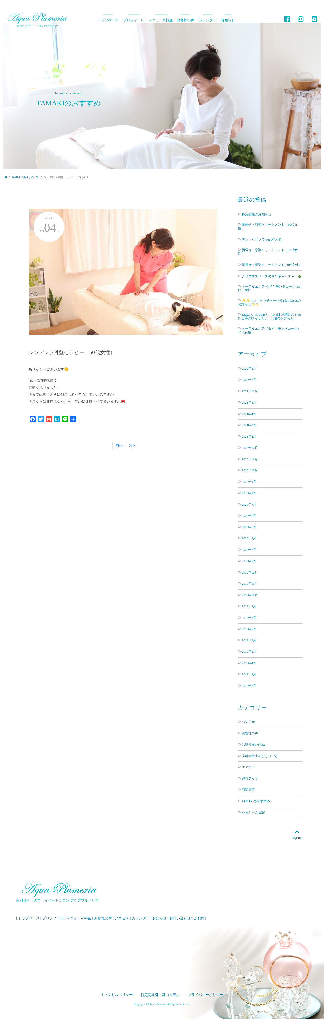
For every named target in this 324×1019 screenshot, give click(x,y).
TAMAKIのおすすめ (256, 801)
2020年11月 (250, 459)
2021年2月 (249, 436)
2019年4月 (249, 663)
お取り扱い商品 (253, 744)
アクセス (122, 918)
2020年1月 (249, 561)
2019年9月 (249, 606)
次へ (132, 445)
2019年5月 (249, 651)
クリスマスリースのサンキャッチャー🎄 (272, 276)
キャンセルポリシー (117, 995)
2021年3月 (249, 425)
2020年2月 (249, 549)
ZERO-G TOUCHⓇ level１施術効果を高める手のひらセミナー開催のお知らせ (269, 316)
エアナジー (250, 767)
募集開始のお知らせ (256, 214)
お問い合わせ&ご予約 (186, 918)
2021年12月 (250, 391)
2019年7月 (249, 629)
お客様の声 (185, 20)
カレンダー (207, 20)
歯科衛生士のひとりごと (260, 756)
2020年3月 (249, 538)
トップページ (108, 20)
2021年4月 (249, 414)
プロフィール (133, 20)
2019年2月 (249, 685)
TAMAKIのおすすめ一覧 (25, 177)
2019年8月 (249, 617)
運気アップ (250, 778)
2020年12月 (250, 447)
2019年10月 (250, 595)
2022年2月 (249, 379)
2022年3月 (249, 368)
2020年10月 (250, 470)
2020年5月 (249, 527)
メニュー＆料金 (78, 918)
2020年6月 (249, 515)
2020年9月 (249, 481)
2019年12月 (250, 572)
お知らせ (228, 20)
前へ (119, 445)
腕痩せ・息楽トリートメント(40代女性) (271, 264)
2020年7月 (249, 504)
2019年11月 (250, 583)
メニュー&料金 (161, 20)
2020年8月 (249, 493)
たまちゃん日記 (253, 812)
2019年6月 (249, 640)
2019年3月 (249, 674)
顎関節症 (248, 790)
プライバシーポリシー (205, 995)
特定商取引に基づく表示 (160, 995)
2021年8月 (249, 402)
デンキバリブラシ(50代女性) (262, 239)
